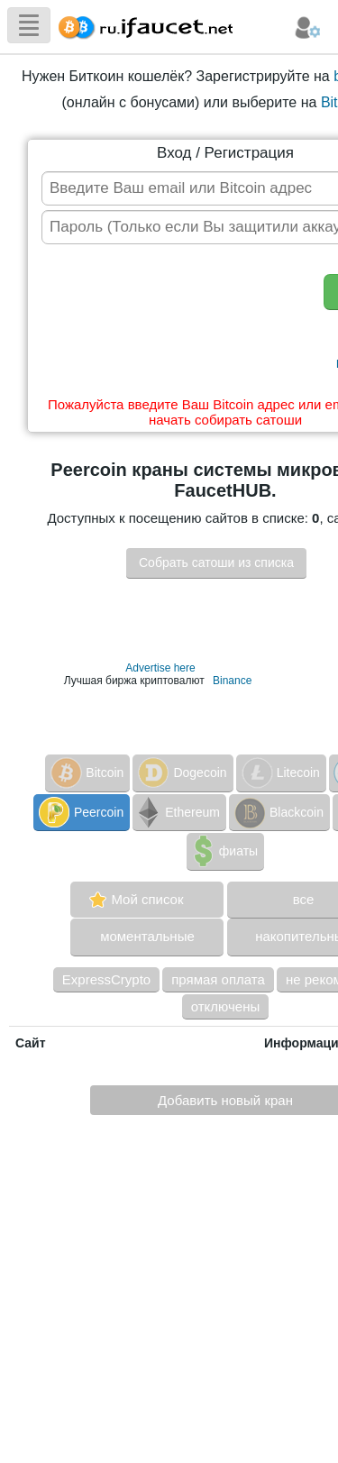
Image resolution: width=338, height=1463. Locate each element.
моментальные (147, 936)
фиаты (223, 851)
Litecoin (279, 772)
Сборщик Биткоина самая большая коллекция (141, 24)
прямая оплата (218, 979)
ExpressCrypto (106, 979)
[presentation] (177, 324)
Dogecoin (180, 772)
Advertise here (160, 668)
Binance (232, 680)
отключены (225, 1006)
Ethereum (177, 812)
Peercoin (79, 812)
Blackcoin (278, 812)
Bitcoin (85, 772)
